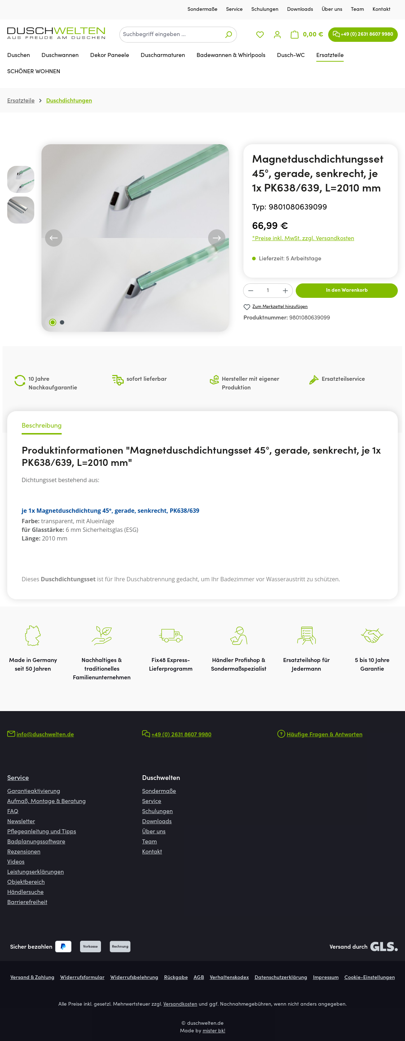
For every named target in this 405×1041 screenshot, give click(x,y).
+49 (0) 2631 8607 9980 (363, 32)
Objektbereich (26, 882)
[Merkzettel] (260, 34)
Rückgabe (176, 977)
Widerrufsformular (82, 977)
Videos (16, 862)
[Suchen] (228, 35)
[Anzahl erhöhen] (285, 290)
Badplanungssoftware (36, 842)
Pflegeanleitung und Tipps (41, 832)
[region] (118, 238)
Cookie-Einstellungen (369, 977)
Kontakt (382, 9)
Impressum (326, 977)
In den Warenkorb (347, 290)
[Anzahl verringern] (250, 290)
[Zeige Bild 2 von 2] (62, 322)
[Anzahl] (268, 290)
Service (235, 9)
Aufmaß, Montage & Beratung (46, 801)
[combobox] (169, 35)
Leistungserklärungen (35, 872)
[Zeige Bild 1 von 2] (52, 322)
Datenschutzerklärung (281, 977)
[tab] (42, 427)
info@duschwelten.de (45, 735)
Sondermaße (203, 9)
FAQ (12, 812)
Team (358, 9)
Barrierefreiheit (27, 902)
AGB (199, 977)
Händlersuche (25, 892)
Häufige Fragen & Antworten (324, 735)
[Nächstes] (216, 238)
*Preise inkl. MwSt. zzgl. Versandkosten (303, 239)
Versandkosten (180, 1004)
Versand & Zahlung (32, 977)
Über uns (333, 9)
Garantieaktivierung (33, 791)
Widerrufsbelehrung (134, 977)
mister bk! (214, 1031)
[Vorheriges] (53, 238)
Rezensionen (23, 852)
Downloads (300, 9)
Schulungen (265, 9)
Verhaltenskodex (229, 977)
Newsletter (21, 822)
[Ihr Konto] (277, 34)
